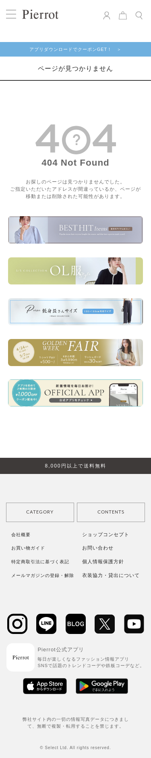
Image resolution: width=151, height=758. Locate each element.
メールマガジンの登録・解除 (42, 575)
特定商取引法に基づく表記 (40, 561)
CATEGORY (40, 512)
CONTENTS (110, 512)
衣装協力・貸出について (111, 575)
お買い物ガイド (28, 547)
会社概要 (21, 534)
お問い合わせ (98, 548)
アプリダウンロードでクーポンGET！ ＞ (75, 49)
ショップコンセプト (105, 534)
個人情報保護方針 (103, 561)
